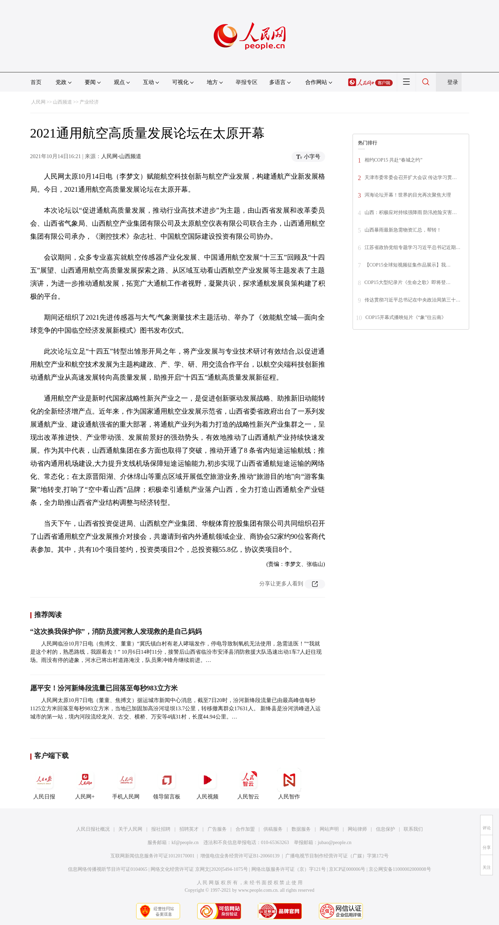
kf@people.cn (185, 842)
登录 (452, 82)
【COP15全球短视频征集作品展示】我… (408, 265)
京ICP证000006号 (347, 869)
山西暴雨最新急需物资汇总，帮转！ (403, 230)
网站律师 (357, 829)
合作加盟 (245, 829)
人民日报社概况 (93, 829)
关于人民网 (130, 829)
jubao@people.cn (335, 842)
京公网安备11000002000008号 (400, 869)
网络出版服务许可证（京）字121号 (288, 869)
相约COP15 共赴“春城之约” (394, 160)
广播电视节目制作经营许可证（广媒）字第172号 (337, 855)
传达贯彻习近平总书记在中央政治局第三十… (413, 300)
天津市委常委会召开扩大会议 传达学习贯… (411, 177)
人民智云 (248, 783)
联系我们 (413, 829)
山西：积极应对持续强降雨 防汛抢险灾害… (411, 212)
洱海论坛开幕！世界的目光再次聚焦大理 (408, 195)
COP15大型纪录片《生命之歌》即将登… (408, 282)
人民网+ (85, 783)
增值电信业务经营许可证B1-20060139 (240, 855)
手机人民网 (126, 783)
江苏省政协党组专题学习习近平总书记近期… (413, 247)
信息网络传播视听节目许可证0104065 (107, 869)
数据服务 (301, 829)
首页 (36, 82)
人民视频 (207, 783)
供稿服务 (273, 829)
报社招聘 (160, 829)
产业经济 (89, 102)
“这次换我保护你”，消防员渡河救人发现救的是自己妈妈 (116, 631)
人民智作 (289, 783)
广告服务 (217, 829)
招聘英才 (189, 829)
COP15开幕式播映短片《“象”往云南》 (406, 317)
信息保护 (385, 829)
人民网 (38, 102)
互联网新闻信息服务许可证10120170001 (152, 855)
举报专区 (247, 82)
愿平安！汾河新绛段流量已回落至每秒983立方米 (104, 688)
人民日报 (44, 783)
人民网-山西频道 (121, 156)
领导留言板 (166, 783)
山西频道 (62, 102)
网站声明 (329, 829)
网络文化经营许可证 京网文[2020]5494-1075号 (199, 869)
